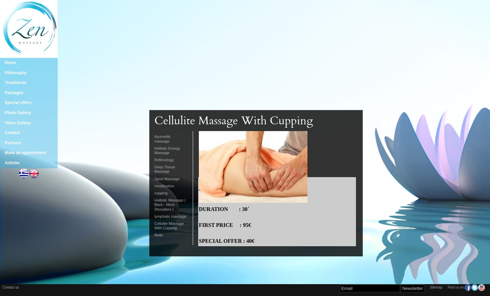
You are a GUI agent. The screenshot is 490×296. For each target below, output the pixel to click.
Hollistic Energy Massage (167, 150)
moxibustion (164, 186)
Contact (12, 132)
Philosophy (16, 72)
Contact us (11, 287)
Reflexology (164, 160)
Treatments (15, 82)
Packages (14, 92)
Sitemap (436, 287)
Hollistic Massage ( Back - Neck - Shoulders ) (170, 204)
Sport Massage (167, 179)
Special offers (18, 102)
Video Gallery (18, 123)
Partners (13, 143)
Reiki (158, 235)
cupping (161, 193)
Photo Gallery (18, 112)
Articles (12, 163)
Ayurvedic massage (162, 138)
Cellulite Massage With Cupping (169, 225)
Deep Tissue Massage (164, 169)
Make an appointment (25, 152)
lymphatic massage (170, 216)
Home (10, 62)
